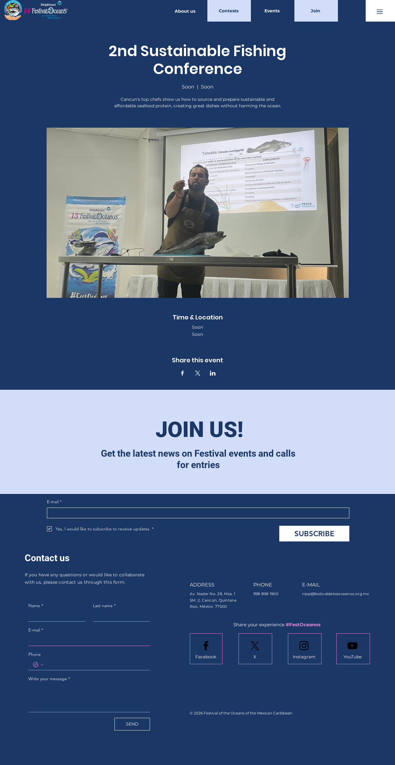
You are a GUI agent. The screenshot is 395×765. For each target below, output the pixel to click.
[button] (380, 12)
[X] (254, 657)
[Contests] (229, 11)
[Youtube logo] (352, 646)
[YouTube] (352, 657)
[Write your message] (89, 697)
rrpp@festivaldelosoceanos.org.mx (335, 593)
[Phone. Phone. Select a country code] (38, 664)
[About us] (185, 11)
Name (35, 605)
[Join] (316, 11)
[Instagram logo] (304, 646)
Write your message (49, 678)
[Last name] (119, 616)
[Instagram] (304, 657)
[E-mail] (196, 513)
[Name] (55, 616)
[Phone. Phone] (95, 665)
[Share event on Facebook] (182, 373)
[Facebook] (205, 657)
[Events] (272, 11)
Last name (104, 605)
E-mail (54, 502)
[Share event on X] (198, 373)
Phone (34, 654)
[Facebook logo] (206, 646)
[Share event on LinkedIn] (213, 373)
